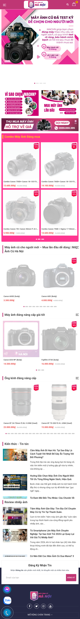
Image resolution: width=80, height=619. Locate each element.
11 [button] (40, 433)
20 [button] (73, 433)
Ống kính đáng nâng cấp (20, 378)
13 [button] (48, 433)
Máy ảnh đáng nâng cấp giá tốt (25, 314)
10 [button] (55, 306)
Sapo (64, 616)
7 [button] (44, 306)
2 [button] (37, 83)
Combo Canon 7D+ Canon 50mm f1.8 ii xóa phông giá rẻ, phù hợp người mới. (36, 229)
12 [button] (44, 433)
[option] (40, 36)
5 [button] (37, 306)
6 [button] (40, 306)
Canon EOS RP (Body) (13, 360)
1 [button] (34, 83)
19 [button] (69, 433)
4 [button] (44, 83)
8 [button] (48, 306)
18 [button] (66, 433)
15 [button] (55, 433)
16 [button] (58, 433)
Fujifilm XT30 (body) (50, 360)
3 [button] (40, 83)
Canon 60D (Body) (49, 296)
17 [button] (62, 433)
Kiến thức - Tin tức (17, 444)
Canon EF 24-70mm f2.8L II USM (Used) (20, 423)
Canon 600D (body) (12, 296)
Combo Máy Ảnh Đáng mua (22, 136)
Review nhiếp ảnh (16, 502)
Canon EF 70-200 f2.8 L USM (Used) (57, 423)
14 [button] (51, 433)
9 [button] (51, 306)
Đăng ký (71, 578)
